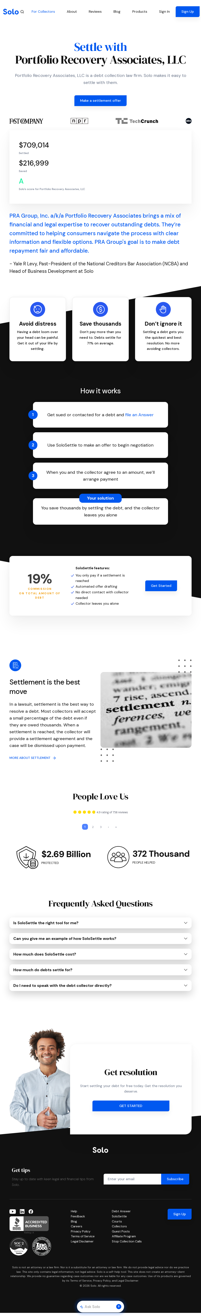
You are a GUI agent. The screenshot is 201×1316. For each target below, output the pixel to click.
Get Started (161, 585)
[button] (118, 1306)
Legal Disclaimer (82, 1244)
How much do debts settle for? (42, 973)
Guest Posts (121, 1234)
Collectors (119, 1229)
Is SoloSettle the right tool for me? (46, 926)
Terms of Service (83, 1239)
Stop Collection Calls (127, 1244)
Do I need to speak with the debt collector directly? (62, 988)
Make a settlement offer (100, 100)
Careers (76, 1229)
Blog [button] (117, 11)
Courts (117, 1224)
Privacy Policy (80, 1234)
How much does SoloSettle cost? (44, 957)
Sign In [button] (164, 11)
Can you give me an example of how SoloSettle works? (64, 941)
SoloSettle (119, 1219)
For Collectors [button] (43, 11)
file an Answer (139, 415)
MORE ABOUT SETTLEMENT (32, 758)
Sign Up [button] (187, 11)
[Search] (22, 11)
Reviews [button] (95, 11)
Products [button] (139, 11)
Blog (74, 1224)
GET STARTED (130, 1109)
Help (74, 1214)
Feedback (78, 1219)
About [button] (72, 11)
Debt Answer (121, 1214)
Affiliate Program (124, 1239)
